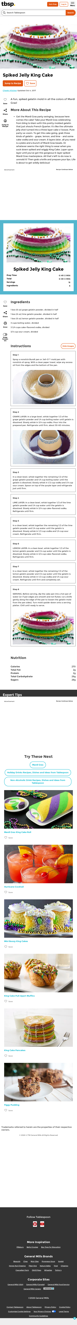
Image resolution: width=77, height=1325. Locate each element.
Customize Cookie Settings (19, 1311)
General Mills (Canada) (35, 1284)
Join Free (53, 4)
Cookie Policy (64, 1307)
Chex (25, 1261)
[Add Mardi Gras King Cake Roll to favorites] (6, 837)
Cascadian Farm (22, 1270)
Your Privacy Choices (45, 1311)
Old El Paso (36, 1270)
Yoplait (61, 1261)
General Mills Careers (32, 1289)
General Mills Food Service (58, 1284)
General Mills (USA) (15, 1284)
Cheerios (64, 1266)
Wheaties (48, 1270)
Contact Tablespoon (15, 1307)
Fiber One (33, 1266)
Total (56, 1266)
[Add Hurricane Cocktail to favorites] (6, 892)
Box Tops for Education (51, 1247)
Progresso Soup (48, 1261)
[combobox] (33, 13)
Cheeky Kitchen (10, 90)
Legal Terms (64, 1311)
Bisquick (16, 1261)
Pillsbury (20, 1247)
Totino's (58, 1270)
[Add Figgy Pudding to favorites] (6, 1110)
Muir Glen (35, 1261)
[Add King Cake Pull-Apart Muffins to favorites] (6, 1001)
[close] (74, 1318)
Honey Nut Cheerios (17, 1266)
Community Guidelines (38, 1316)
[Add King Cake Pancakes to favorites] (6, 1055)
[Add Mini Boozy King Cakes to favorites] (6, 946)
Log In (63, 4)
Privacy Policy (50, 1307)
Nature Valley (45, 1266)
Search (70, 13)
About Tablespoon (34, 1307)
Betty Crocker (32, 1247)
